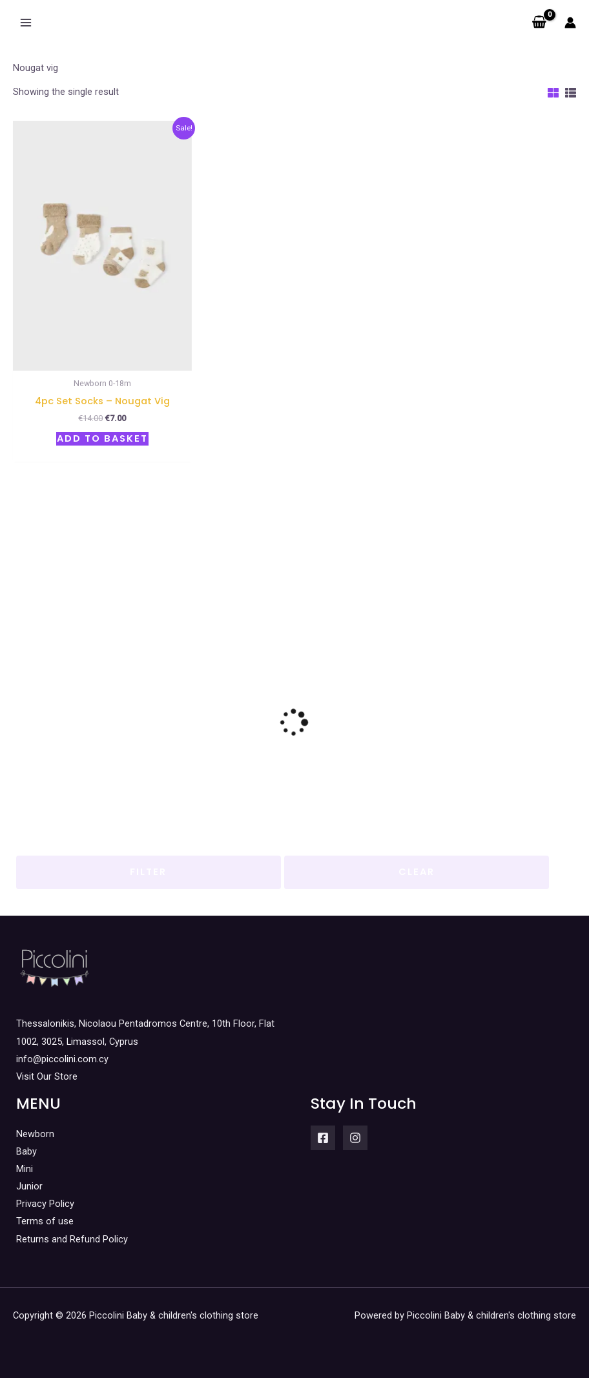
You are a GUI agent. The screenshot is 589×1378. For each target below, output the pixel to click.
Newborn (35, 1134)
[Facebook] (323, 1138)
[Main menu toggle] (26, 23)
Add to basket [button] (102, 438)
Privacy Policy (45, 1203)
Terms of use (45, 1221)
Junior (29, 1186)
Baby (26, 1151)
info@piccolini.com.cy (62, 1059)
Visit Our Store (47, 1076)
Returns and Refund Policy (72, 1239)
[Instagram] (355, 1138)
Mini (24, 1169)
